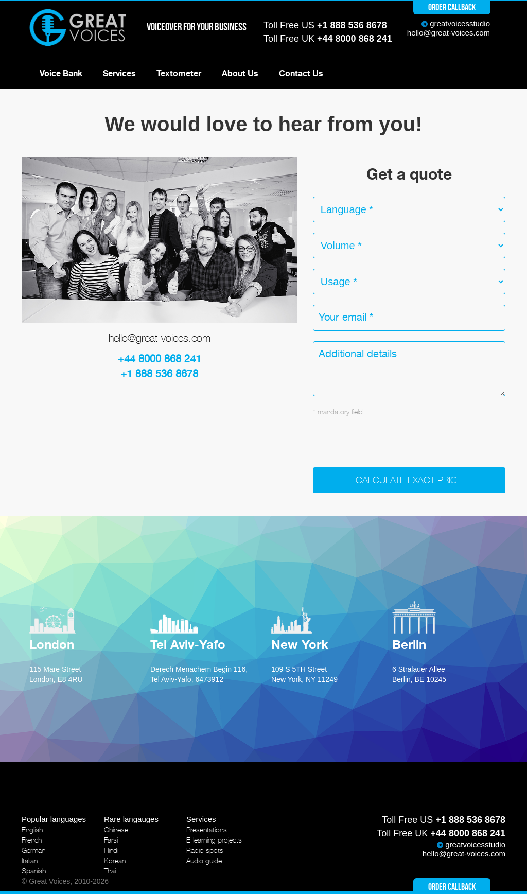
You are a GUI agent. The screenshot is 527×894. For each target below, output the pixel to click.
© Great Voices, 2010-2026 (65, 881)
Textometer (178, 73)
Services (119, 73)
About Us (240, 73)
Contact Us (301, 73)
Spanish (34, 871)
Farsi (111, 840)
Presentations (206, 830)
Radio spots (204, 850)
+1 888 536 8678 (352, 25)
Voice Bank (61, 73)
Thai (110, 871)
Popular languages (54, 819)
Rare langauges (131, 819)
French (32, 840)
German (33, 850)
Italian (30, 860)
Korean (115, 860)
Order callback (452, 7)
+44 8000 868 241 (354, 38)
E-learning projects (214, 840)
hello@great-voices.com (448, 32)
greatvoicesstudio (460, 23)
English (32, 830)
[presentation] (391, 447)
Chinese (116, 830)
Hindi (111, 850)
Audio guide (204, 860)
